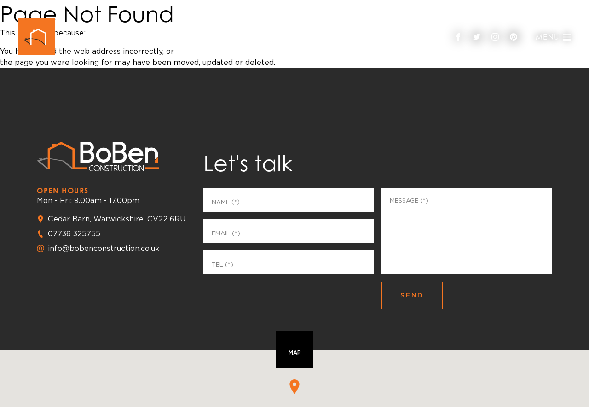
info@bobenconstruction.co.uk (104, 248)
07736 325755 (74, 233)
